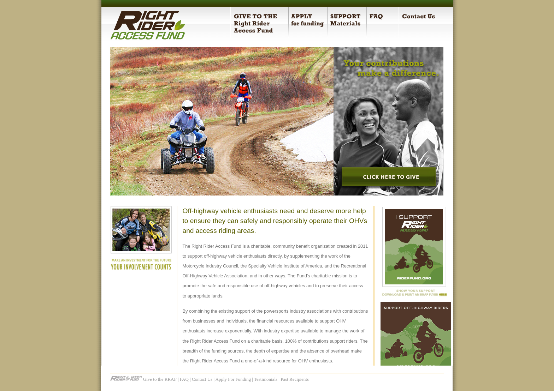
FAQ (184, 379)
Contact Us (202, 379)
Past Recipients (295, 379)
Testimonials (265, 379)
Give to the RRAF (160, 379)
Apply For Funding (233, 379)
